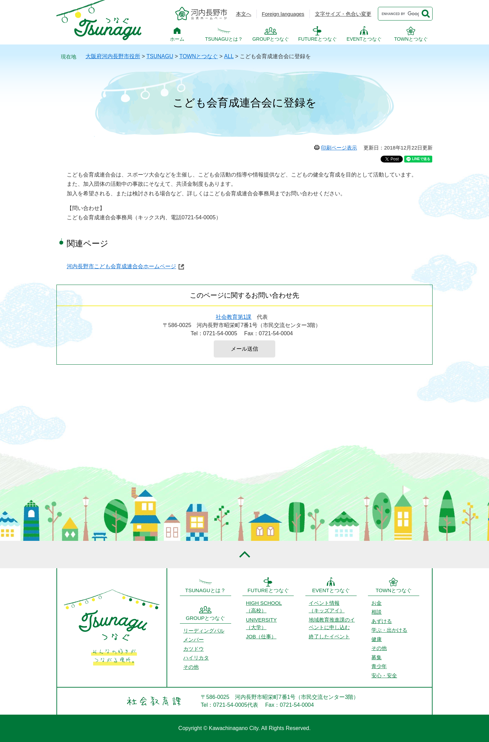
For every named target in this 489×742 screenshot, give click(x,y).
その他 (191, 667)
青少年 (379, 666)
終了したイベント (329, 636)
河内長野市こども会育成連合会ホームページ (121, 266)
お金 (376, 603)
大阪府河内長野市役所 (112, 56)
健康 (376, 639)
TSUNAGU (159, 56)
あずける (381, 621)
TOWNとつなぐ (411, 39)
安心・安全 (384, 675)
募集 (376, 657)
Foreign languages (283, 14)
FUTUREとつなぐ (317, 39)
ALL (229, 56)
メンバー (193, 639)
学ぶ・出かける (389, 630)
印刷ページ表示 (339, 148)
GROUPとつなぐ (270, 39)
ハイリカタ (196, 658)
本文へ (243, 14)
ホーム (177, 39)
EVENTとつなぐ (364, 39)
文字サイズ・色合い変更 (343, 14)
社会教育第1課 (234, 317)
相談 (376, 612)
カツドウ (193, 649)
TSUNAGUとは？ (224, 39)
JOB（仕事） (261, 636)
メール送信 (244, 349)
